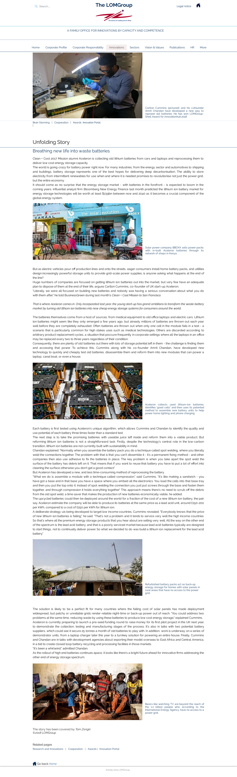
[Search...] (57, 6)
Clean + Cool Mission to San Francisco (136, 295)
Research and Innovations (48, 748)
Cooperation (61, 122)
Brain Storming (41, 122)
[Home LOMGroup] (198, 5)
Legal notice (184, 6)
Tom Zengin (83, 729)
